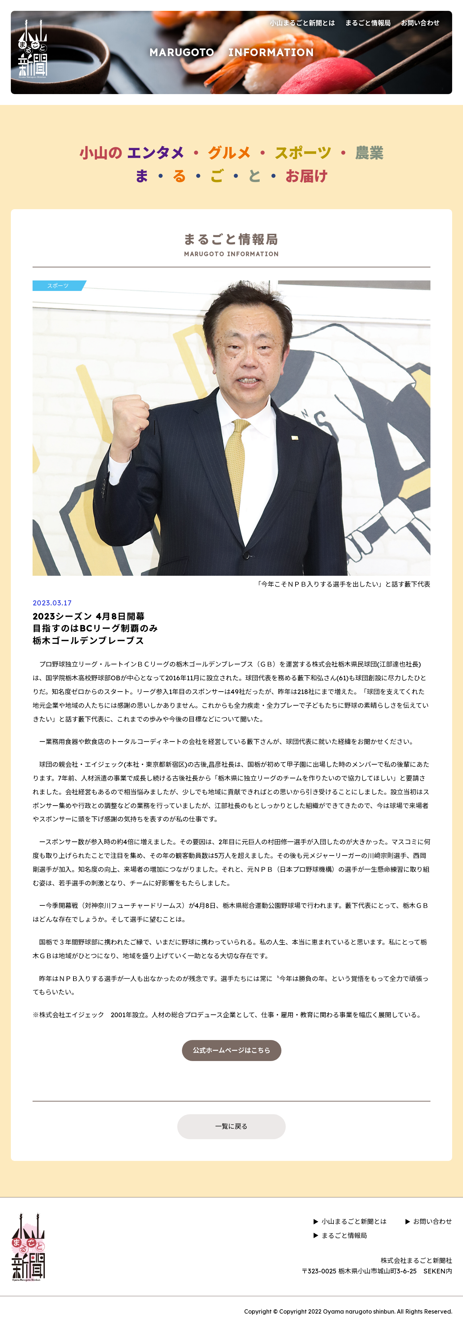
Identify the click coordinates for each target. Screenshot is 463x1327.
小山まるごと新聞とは (302, 23)
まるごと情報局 (368, 23)
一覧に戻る (231, 1126)
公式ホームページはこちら (232, 1050)
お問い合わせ (420, 23)
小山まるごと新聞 (32, 48)
